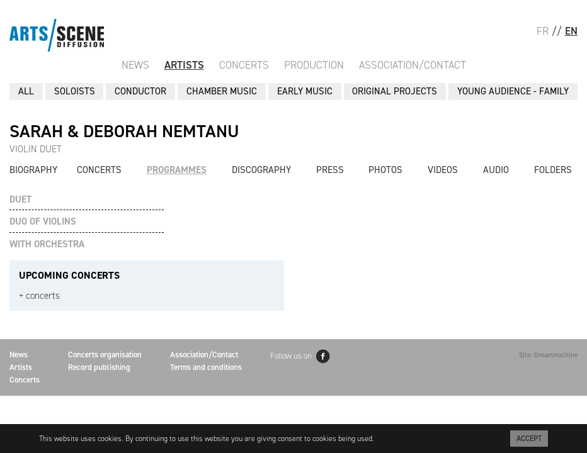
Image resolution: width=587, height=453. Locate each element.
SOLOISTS (74, 91)
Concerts (244, 65)
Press (330, 170)
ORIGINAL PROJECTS (394, 91)
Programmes (177, 170)
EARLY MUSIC (305, 91)
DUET (20, 199)
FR (543, 31)
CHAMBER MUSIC (221, 91)
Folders (553, 170)
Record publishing (99, 367)
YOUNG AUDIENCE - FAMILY (513, 91)
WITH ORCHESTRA (46, 244)
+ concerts (39, 296)
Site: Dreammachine (548, 355)
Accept (529, 438)
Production (314, 65)
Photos (385, 170)
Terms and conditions (206, 367)
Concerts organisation (105, 354)
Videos (443, 170)
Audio (496, 170)
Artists (184, 65)
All (26, 91)
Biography (33, 170)
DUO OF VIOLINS (42, 221)
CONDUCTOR (140, 91)
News (135, 65)
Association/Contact (412, 65)
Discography (261, 170)
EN (571, 31)
